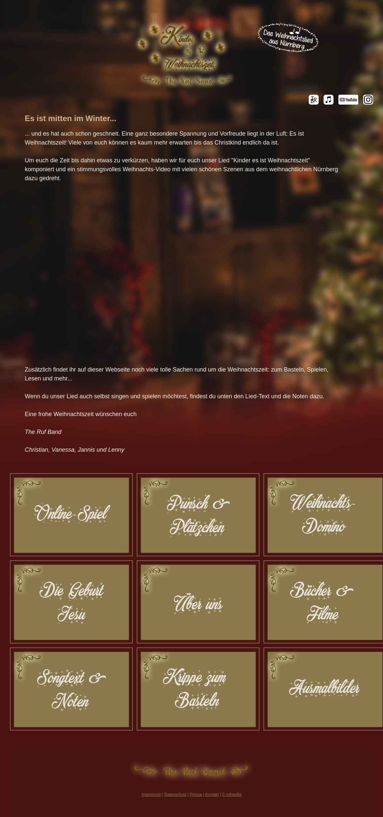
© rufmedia (231, 794)
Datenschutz (175, 794)
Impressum (151, 794)
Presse (196, 794)
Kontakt (212, 794)
